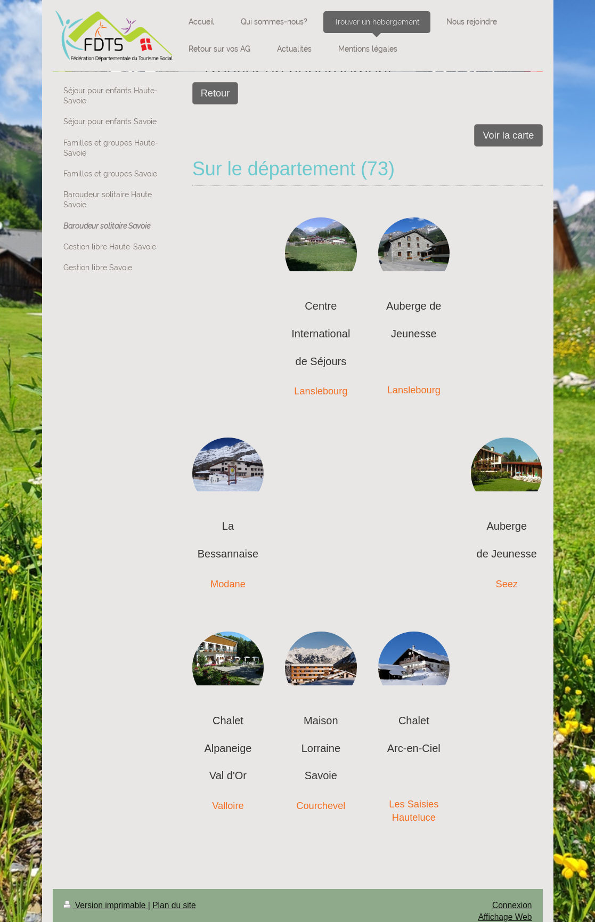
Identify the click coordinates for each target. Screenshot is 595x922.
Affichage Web (505, 916)
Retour (215, 93)
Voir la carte (508, 135)
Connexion (512, 905)
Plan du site (174, 905)
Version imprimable (105, 905)
